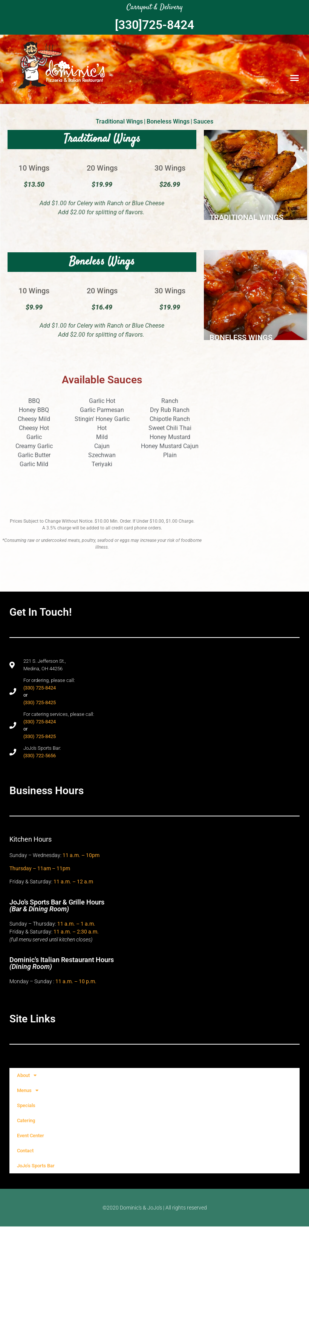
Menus (27, 1090)
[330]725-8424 (154, 25)
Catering (26, 1120)
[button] (295, 78)
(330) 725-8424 (39, 688)
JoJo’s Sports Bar (36, 1165)
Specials (26, 1105)
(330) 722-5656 (39, 755)
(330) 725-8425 (39, 702)
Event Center (30, 1135)
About (27, 1075)
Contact (25, 1150)
